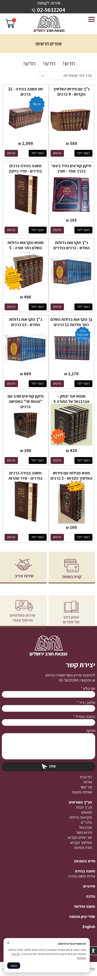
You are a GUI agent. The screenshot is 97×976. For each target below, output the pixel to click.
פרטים (57, 153)
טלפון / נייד (85, 702)
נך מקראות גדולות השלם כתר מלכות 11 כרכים (71, 322)
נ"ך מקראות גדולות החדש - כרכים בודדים (71, 245)
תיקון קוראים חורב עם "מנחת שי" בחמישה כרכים (26, 401)
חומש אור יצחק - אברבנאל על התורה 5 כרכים (71, 401)
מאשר (14, 965)
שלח (48, 766)
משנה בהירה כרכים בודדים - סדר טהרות (25, 475)
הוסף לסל (83, 153)
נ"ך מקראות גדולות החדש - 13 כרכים (25, 322)
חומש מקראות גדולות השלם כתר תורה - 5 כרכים (25, 248)
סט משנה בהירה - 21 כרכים (25, 91)
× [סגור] (8, 943)
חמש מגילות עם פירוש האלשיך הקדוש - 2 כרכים (71, 475)
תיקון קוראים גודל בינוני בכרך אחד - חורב (71, 168)
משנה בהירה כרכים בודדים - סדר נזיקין (25, 168)
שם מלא (88, 688)
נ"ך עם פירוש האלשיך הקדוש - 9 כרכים (71, 91)
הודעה (90, 730)
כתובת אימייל (84, 716)
